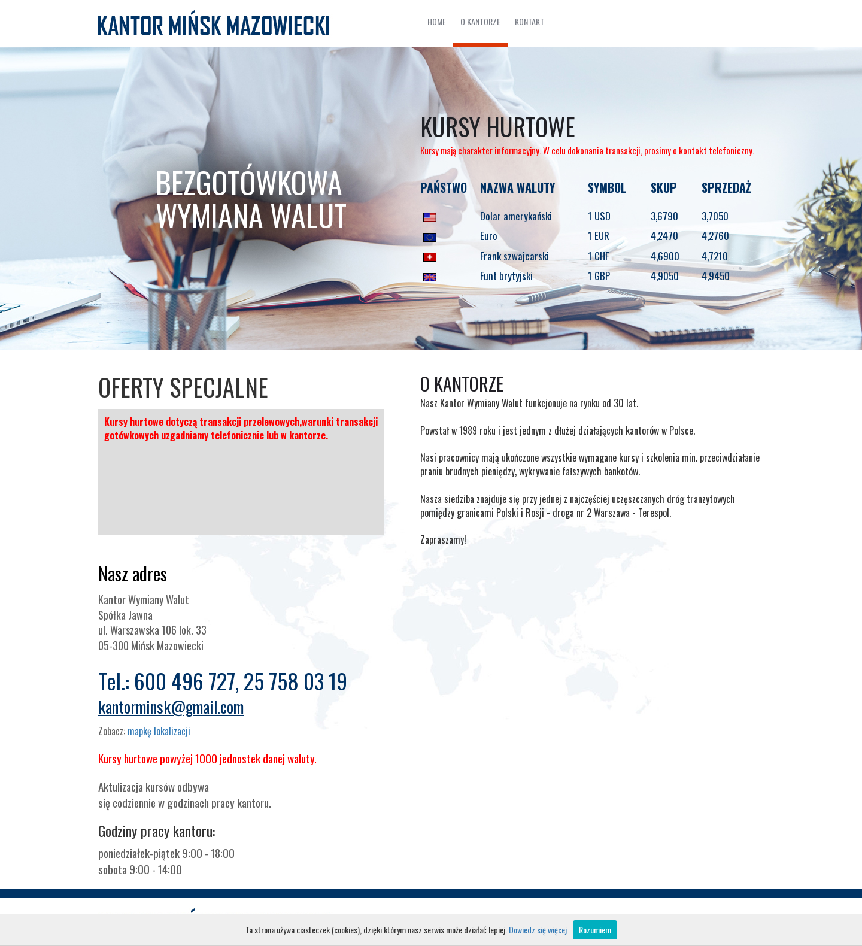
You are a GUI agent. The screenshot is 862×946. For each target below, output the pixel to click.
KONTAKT (529, 21)
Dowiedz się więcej (538, 929)
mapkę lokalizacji (159, 731)
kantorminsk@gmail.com (171, 706)
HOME (436, 21)
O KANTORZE (480, 21)
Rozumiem (595, 929)
